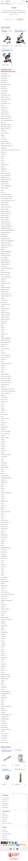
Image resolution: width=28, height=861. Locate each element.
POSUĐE (2, 642)
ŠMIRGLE (2, 249)
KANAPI (2, 412)
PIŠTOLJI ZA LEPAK (4, 133)
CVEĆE (2, 560)
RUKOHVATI (3, 359)
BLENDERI (3, 583)
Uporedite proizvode (6, 833)
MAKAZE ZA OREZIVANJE (6, 492)
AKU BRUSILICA (4, 78)
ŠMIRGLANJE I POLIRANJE (6, 245)
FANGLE (2, 408)
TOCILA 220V (3, 139)
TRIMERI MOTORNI (4, 317)
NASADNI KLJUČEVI (5, 204)
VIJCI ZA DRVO (4, 738)
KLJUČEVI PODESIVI (5, 522)
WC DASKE (3, 666)
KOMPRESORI (3, 169)
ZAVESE (2, 573)
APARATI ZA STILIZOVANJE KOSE (7, 594)
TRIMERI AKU (3, 310)
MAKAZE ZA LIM (4, 524)
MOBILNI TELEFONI (4, 678)
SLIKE (2, 568)
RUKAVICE (3, 473)
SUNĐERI (2, 448)
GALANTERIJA (3, 657)
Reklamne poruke (5, 839)
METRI (2, 160)
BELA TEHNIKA (4, 552)
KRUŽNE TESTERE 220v (18, 29)
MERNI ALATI (3, 152)
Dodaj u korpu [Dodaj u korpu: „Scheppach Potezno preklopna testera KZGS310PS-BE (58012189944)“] (25, 46)
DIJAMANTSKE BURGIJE (5, 223)
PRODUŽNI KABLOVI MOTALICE (7, 389)
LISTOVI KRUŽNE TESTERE (6, 196)
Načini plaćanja (5, 817)
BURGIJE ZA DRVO (4, 215)
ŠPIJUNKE (3, 365)
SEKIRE (2, 494)
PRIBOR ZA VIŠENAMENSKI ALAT (7, 230)
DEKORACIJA (3, 558)
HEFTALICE (3, 505)
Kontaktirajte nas (5, 807)
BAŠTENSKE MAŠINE (5, 262)
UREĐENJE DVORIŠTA (5, 691)
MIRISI (2, 562)
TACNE (2, 647)
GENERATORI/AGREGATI (5, 118)
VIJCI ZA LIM (3, 740)
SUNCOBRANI (3, 697)
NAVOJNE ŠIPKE (4, 727)
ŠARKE (2, 361)
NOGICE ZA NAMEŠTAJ (5, 342)
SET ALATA (3, 539)
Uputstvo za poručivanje (7, 823)
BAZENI (2, 699)
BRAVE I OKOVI (4, 321)
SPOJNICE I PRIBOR (5, 183)
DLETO (2, 503)
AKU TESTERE (4, 92)
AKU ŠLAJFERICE (4, 90)
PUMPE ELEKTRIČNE (5, 289)
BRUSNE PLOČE (4, 234)
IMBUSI (2, 507)
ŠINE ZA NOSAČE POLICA (6, 363)
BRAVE (2, 325)
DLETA (2, 190)
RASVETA (3, 680)
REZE (2, 350)
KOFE (2, 416)
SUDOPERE (3, 644)
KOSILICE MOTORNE (5, 274)
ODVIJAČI (3, 530)
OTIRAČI (2, 672)
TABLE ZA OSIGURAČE (5, 393)
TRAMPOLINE (3, 710)
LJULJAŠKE (3, 695)
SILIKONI (2, 439)
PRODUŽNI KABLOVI (5, 384)
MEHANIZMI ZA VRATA (5, 340)
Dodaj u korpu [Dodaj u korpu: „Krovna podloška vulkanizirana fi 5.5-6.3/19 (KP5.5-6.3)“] (12, 785)
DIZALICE (2, 406)
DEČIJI (2, 704)
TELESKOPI (3, 450)
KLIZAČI (2, 331)
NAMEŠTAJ (3, 670)
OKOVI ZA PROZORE (5, 348)
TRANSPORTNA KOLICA (5, 454)
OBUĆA (2, 469)
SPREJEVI (3, 444)
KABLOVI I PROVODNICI (5, 380)
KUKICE (2, 651)
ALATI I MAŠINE (4, 73)
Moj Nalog (4, 829)
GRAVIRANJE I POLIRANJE (6, 124)
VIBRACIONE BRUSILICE (5, 255)
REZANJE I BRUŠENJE (5, 232)
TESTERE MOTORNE (5, 304)
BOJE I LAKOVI (4, 399)
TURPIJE (2, 545)
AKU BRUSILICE (4, 80)
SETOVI (2, 731)
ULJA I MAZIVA (4, 456)
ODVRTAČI (3, 171)
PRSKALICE (3, 281)
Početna (2, 3)
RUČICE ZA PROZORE (5, 357)
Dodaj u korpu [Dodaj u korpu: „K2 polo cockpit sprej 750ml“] (25, 785)
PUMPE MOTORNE (4, 291)
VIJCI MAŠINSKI (4, 735)
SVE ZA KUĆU (3, 549)
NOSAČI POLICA (4, 344)
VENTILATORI (3, 611)
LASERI (2, 156)
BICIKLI (2, 702)
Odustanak (4, 821)
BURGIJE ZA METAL (5, 219)
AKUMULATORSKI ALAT (5, 76)
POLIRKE (2, 135)
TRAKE (2, 452)
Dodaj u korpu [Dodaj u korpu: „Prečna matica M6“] (25, 765)
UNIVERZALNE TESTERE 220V (7, 145)
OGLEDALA (3, 566)
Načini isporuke (5, 815)
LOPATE (2, 490)
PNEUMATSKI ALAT (4, 164)
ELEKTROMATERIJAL (5, 374)
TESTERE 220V (4, 300)
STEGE (2, 543)
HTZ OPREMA (3, 463)
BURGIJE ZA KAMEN (5, 217)
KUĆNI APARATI (4, 577)
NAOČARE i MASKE (4, 467)
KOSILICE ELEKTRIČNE (5, 272)
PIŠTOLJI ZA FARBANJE (5, 175)
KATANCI (2, 329)
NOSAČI (2, 659)
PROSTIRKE (3, 664)
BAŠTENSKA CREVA (5, 718)
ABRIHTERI (3, 105)
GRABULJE (3, 488)
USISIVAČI (3, 29)
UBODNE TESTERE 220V (6, 143)
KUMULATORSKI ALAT (5, 259)
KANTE (2, 575)
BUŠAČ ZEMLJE (4, 266)
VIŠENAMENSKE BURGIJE (6, 228)
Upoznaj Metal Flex (6, 797)
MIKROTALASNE (4, 585)
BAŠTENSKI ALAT (4, 482)
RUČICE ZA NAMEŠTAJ (5, 355)
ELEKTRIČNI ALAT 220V (5, 103)
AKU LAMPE (3, 86)
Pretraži (19, 19)
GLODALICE (3, 122)
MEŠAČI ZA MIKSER (4, 202)
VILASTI (2, 518)
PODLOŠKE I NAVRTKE (5, 729)
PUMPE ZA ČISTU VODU (5, 293)
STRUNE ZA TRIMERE (5, 308)
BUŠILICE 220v (4, 109)
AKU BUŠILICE (3, 82)
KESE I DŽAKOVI (4, 414)
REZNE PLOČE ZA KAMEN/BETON (7, 240)
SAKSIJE (2, 708)
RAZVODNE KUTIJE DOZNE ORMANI (8, 391)
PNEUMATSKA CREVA (5, 177)
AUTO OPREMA (4, 397)
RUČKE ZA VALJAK (4, 437)
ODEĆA (2, 471)
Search (21, 1)
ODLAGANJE (3, 564)
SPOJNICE (3, 721)
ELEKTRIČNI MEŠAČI (5, 112)
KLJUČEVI (3, 513)
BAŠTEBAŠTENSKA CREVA (6, 714)
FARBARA (3, 395)
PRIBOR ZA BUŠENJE (5, 211)
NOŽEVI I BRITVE (4, 528)
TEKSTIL (2, 571)
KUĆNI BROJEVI (4, 334)
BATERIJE (3, 655)
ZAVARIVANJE (3, 147)
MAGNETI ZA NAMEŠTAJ (6, 338)
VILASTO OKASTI (4, 520)
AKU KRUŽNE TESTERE (5, 84)
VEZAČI (2, 369)
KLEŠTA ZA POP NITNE (5, 511)
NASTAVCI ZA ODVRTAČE (6, 207)
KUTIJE (2, 640)
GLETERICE (3, 410)
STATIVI (2, 162)
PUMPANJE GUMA (4, 181)
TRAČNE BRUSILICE (5, 141)
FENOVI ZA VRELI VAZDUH (6, 116)
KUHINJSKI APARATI (5, 581)
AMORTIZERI (3, 323)
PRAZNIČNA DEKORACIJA (6, 477)
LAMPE (2, 682)
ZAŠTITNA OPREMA (5, 475)
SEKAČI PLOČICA (4, 537)
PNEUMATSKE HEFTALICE (6, 179)
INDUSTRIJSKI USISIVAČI (6, 126)
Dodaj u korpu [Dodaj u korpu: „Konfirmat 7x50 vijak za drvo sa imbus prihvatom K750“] (12, 765)
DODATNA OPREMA (5, 609)
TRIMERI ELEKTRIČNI (5, 312)
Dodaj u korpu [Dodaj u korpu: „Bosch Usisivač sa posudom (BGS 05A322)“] (12, 46)
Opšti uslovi (4, 813)
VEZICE (2, 460)
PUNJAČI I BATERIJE (5, 97)
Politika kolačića (5, 805)
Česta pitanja (4, 835)
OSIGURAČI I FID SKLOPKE (6, 382)
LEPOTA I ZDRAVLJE (5, 592)
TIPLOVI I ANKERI (4, 733)
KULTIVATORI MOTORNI (5, 276)
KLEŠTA (2, 509)
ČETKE (2, 403)
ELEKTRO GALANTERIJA (5, 376)
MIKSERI (2, 628)
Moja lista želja (5, 831)
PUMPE (2, 285)
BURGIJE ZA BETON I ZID (6, 213)
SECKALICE (3, 587)
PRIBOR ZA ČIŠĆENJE (5, 674)
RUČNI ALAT (3, 480)
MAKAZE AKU (3, 279)
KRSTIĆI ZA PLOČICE (5, 418)
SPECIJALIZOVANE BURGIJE (6, 226)
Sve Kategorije (5, 799)
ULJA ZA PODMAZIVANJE (6, 185)
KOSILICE (3, 270)
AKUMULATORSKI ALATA (6, 99)
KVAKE (2, 336)
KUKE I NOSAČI (4, 725)
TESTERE (3, 298)
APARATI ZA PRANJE (5, 264)
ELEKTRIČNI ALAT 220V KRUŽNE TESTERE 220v (10, 150)
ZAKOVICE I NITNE (4, 742)
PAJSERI (2, 532)
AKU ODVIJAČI (4, 88)
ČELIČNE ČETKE (4, 247)
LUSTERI (2, 685)
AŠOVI (2, 484)
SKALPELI (3, 541)
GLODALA (3, 192)
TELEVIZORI (3, 604)
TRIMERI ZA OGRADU (5, 319)
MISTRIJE (3, 424)
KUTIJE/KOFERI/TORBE (5, 194)
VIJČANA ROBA (4, 723)
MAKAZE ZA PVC (4, 526)
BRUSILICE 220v (4, 107)
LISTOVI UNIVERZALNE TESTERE (7, 200)
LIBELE (2, 158)
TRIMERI (2, 306)
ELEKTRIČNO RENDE (5, 114)
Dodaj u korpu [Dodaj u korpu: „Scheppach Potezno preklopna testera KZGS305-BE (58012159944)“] (12, 65)
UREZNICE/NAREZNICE (5, 547)
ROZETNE (3, 353)
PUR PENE (3, 435)
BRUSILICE (3, 166)
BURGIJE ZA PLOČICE (5, 221)
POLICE (2, 661)
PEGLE (2, 602)
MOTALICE (3, 386)
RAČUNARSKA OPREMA (5, 676)
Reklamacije (4, 819)
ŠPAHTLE (3, 441)
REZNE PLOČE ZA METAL (6, 242)
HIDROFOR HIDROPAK (5, 287)
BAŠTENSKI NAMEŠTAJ (5, 693)
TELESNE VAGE (4, 598)
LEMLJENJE (3, 130)
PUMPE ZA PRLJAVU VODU (6, 295)
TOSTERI (3, 590)
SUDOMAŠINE (3, 556)
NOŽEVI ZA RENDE (4, 209)
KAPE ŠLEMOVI (4, 465)
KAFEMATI (3, 623)
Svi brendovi (4, 801)
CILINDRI (2, 327)
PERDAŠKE (3, 429)
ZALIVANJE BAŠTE (4, 716)
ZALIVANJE (3, 712)
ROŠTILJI (3, 630)
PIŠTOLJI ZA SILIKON (5, 433)
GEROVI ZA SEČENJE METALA (7, 120)
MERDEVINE (3, 422)
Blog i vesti (4, 837)
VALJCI (2, 458)
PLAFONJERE (3, 687)
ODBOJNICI (3, 346)
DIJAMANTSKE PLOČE (5, 238)
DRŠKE (2, 486)
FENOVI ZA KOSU (4, 596)
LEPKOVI (2, 420)
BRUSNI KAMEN (4, 236)
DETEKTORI (3, 154)
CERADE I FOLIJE (4, 401)
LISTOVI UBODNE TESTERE (6, 198)
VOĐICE (2, 372)
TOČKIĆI (2, 367)
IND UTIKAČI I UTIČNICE (5, 378)
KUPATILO (3, 653)
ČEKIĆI (2, 499)
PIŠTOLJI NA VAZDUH (5, 173)
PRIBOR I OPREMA (4, 188)
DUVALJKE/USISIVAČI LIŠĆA (6, 268)
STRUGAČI (3, 446)
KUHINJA (2, 613)
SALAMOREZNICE (4, 632)
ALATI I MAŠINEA (4, 257)
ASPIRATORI (3, 554)
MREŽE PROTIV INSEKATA (6, 706)
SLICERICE (3, 137)
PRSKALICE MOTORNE (5, 283)
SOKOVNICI (3, 636)
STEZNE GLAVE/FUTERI (5, 253)
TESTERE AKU (4, 302)
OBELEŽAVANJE (4, 427)
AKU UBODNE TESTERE (5, 95)
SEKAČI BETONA (4, 535)
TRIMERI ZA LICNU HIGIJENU (6, 600)
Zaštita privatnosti (5, 803)
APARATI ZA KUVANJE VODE (6, 619)
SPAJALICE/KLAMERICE (5, 251)
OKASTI (2, 516)
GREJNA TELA (3, 579)
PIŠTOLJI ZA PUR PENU (5, 431)
